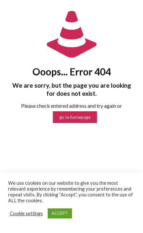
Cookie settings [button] (26, 213)
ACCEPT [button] (60, 213)
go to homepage (74, 117)
